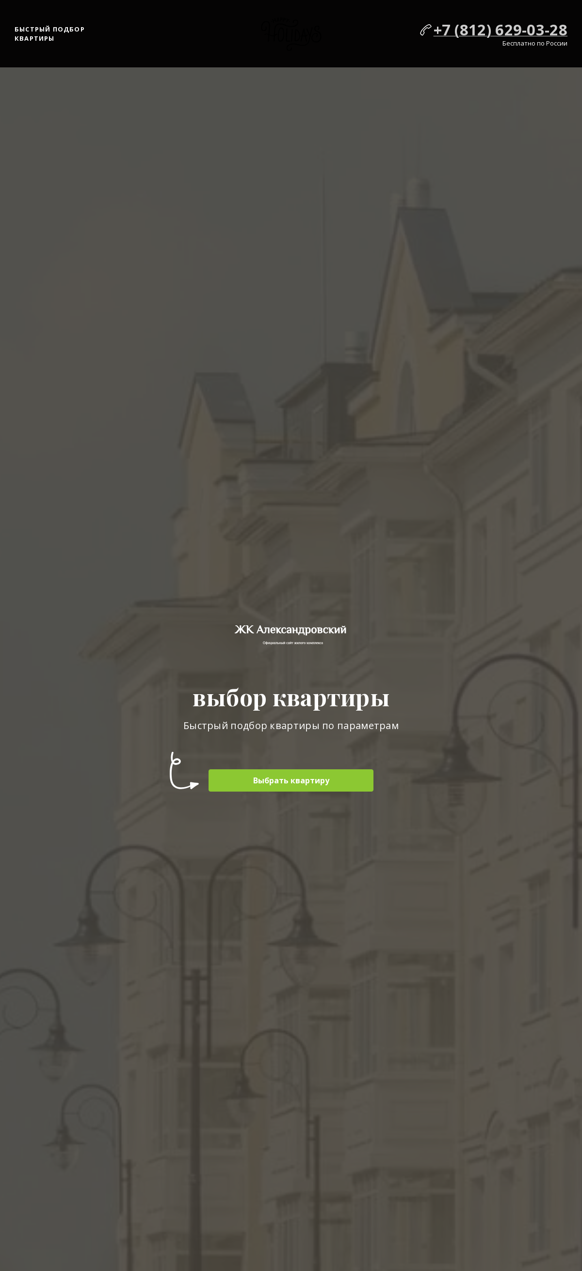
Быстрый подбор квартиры (50, 34)
